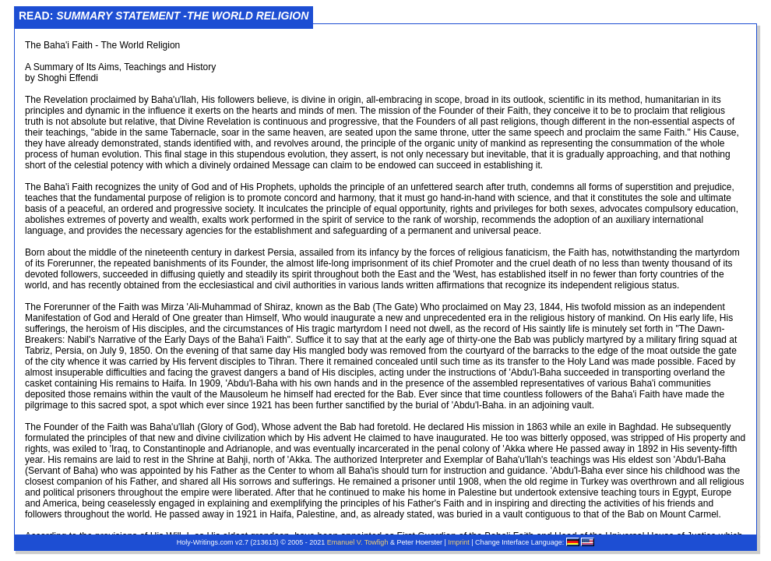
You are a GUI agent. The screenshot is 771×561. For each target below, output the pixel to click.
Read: (163, 15)
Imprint (459, 542)
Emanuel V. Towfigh (358, 542)
